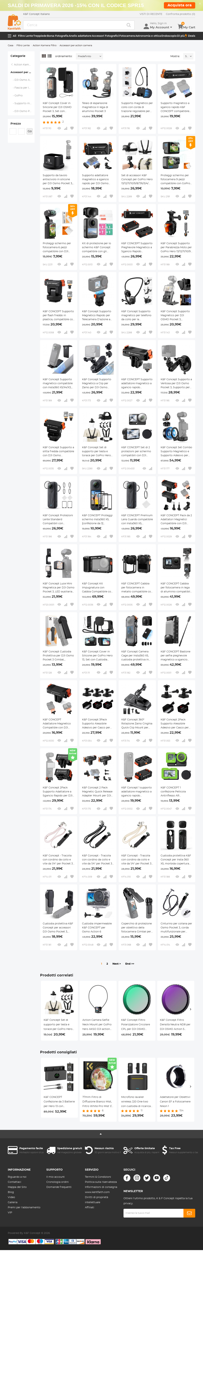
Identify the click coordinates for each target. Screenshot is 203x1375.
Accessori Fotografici (105, 35)
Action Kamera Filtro (44, 45)
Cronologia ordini (57, 1182)
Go (30, 131)
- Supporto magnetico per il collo (22, 103)
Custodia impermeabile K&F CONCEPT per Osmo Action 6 (97, 927)
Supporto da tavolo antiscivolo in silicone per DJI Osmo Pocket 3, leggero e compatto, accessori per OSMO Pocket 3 (58, 179)
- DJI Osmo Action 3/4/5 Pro (22, 80)
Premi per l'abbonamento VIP (24, 1210)
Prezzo (16, 123)
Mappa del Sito (17, 1187)
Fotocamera (127, 35)
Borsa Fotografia (57, 35)
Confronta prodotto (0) (180, 14)
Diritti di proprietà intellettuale (96, 1200)
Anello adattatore (80, 35)
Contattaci (14, 1182)
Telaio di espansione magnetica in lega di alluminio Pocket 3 (95, 107)
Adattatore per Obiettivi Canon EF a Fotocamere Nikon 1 (175, 1102)
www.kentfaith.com (97, 1192)
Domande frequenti (59, 1187)
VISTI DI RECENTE (151, 14)
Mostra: (175, 56)
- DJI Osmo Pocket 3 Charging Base (22, 111)
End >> (129, 964)
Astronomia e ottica (148, 35)
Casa (10, 45)
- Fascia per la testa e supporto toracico (22, 88)
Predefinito (84, 56)
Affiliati (89, 1207)
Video (11, 1197)
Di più (181, 35)
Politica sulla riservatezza (101, 1182)
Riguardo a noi (17, 1177)
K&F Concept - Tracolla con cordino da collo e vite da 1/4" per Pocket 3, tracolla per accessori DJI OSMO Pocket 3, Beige (136, 860)
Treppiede (40, 35)
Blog (11, 1192)
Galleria (12, 1202)
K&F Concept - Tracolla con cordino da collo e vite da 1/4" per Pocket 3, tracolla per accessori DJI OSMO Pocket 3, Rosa (58, 860)
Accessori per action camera (22, 72)
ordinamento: (63, 56)
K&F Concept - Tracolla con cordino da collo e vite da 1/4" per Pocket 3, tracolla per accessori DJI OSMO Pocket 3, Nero (97, 860)
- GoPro (17, 95)
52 (186, 56)
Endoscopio (169, 35)
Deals (190, 36)
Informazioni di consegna (101, 1187)
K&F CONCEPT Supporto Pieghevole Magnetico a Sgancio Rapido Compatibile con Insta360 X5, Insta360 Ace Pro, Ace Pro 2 (136, 247)
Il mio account (55, 1177)
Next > (116, 964)
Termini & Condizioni (98, 1177)
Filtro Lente (25, 35)
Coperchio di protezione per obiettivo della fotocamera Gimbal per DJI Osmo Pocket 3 (136, 928)
